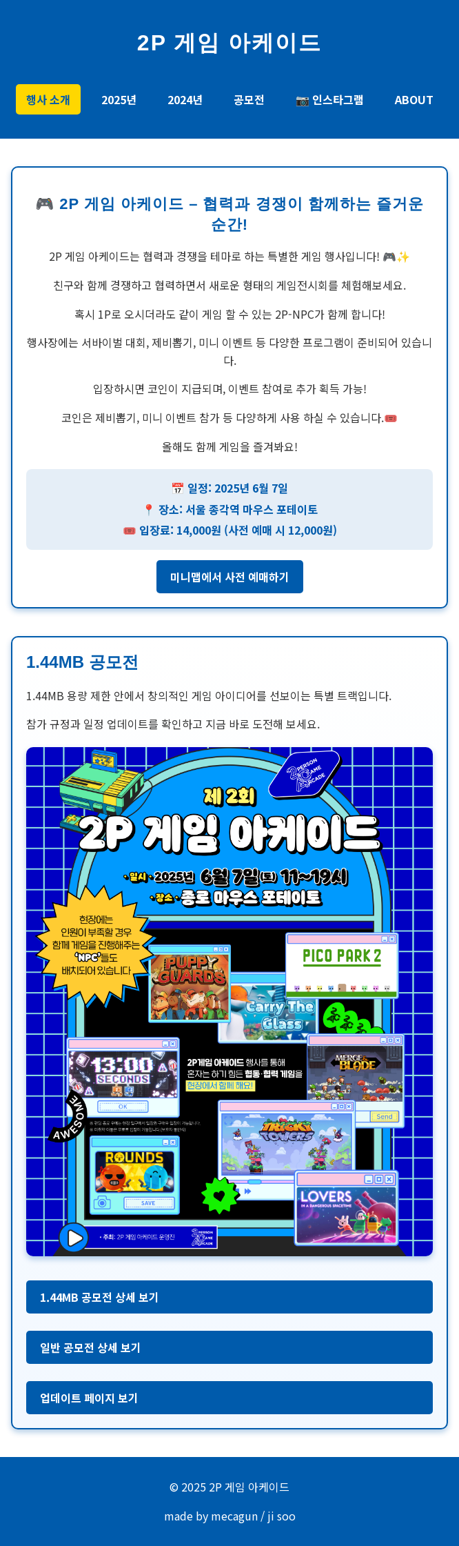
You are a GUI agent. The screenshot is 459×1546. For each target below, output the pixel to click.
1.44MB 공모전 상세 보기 (99, 1297)
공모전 (249, 99)
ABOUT (414, 99)
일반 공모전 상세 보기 (90, 1347)
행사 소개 (48, 99)
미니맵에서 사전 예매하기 (229, 576)
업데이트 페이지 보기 (89, 1397)
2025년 (118, 99)
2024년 (185, 99)
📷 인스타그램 (330, 99)
